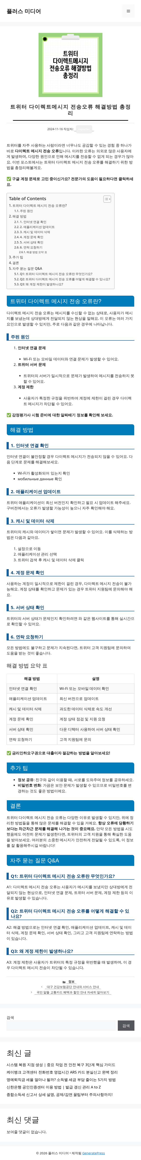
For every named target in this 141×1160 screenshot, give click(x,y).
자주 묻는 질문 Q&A (27, 268)
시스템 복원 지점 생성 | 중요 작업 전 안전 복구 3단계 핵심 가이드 (61, 1064)
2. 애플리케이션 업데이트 (37, 227)
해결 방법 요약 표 (36, 252)
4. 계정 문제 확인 (31, 237)
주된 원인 (26, 211)
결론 (15, 263)
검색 (10, 1017)
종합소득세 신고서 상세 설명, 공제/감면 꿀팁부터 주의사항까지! (60, 1094)
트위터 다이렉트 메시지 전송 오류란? (39, 205)
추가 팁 (17, 257)
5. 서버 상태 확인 (31, 242)
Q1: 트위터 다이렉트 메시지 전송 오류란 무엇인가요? (56, 274)
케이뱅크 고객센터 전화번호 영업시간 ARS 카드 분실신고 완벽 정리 (62, 1072)
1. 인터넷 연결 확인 (33, 222)
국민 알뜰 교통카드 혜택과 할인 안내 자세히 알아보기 (73, 992)
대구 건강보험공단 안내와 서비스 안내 (73, 987)
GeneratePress (93, 1153)
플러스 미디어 (24, 11)
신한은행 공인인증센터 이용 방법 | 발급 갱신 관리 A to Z (54, 1087)
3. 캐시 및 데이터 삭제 (35, 232)
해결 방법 (19, 216)
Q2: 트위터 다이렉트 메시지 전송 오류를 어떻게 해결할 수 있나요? (65, 279)
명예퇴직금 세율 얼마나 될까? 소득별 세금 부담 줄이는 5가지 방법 (61, 1079)
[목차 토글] (105, 199)
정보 (71, 981)
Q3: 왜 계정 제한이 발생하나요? (41, 284)
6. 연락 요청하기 (31, 247)
